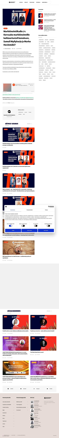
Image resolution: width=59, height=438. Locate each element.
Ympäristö (44, 80)
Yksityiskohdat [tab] (29, 209)
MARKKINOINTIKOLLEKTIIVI (6, 435)
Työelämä (30, 112)
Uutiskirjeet (40, 76)
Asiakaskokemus (52, 39)
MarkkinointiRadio (5, 93)
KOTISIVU (21, 2)
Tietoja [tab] (46, 209)
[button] (26, 2)
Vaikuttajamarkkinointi (47, 76)
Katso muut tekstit (9, 116)
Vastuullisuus (53, 76)
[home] (12, 2)
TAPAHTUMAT (32, 2)
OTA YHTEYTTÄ (54, 435)
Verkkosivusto (46, 78)
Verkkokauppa (41, 78)
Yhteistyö (40, 80)
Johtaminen (20, 114)
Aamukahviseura (41, 39)
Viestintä (51, 78)
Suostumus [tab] (12, 209)
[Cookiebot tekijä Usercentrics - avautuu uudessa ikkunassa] (49, 207)
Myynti (24, 114)
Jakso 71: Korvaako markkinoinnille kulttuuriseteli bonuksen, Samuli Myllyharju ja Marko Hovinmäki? (20, 93)
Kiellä (13, 230)
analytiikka (46, 39)
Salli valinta (29, 230)
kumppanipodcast (20, 112)
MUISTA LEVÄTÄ (13, 435)
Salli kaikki (46, 230)
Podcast (5, 28)
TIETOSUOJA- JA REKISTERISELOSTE (21, 435)
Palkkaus (26, 112)
